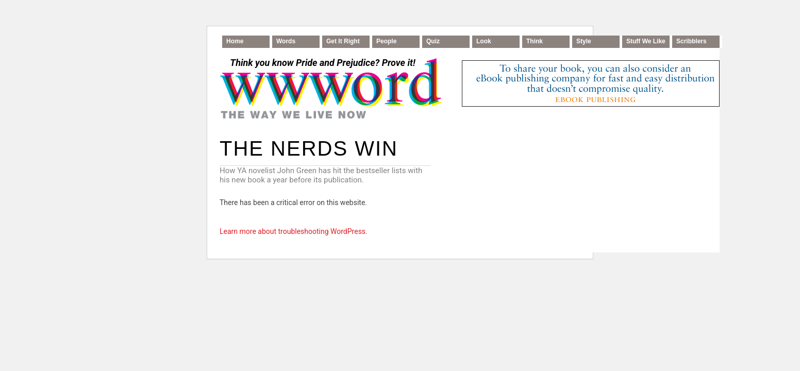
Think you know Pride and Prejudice (322, 62)
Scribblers (691, 41)
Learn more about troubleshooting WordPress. (294, 231)
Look (483, 41)
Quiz (433, 41)
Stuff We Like (645, 41)
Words (285, 41)
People (386, 41)
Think (534, 41)
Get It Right (343, 41)
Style (583, 41)
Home (234, 41)
